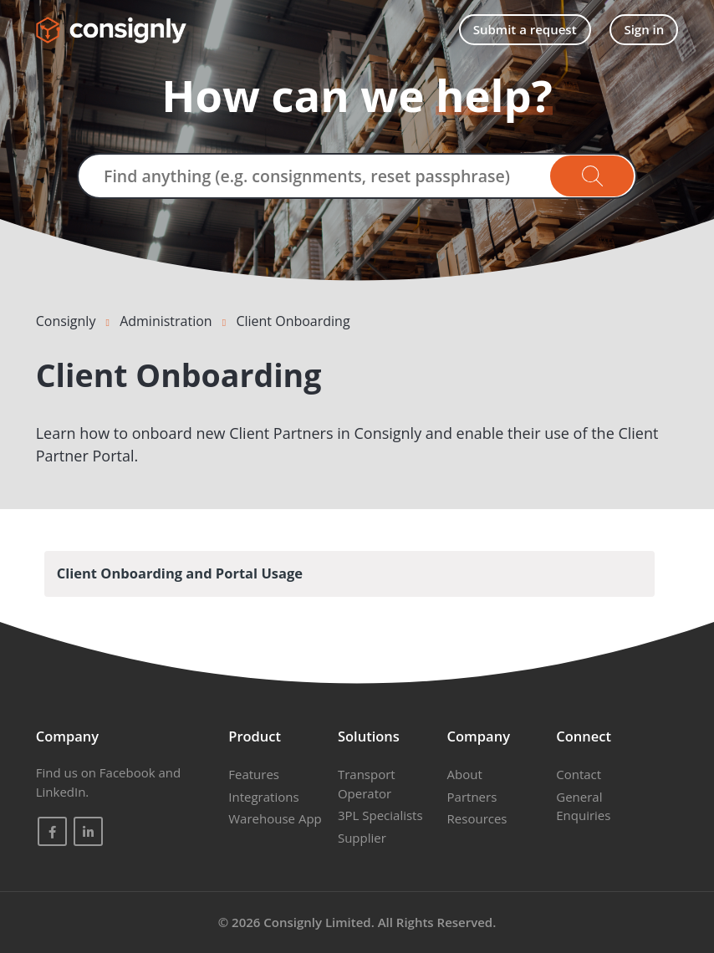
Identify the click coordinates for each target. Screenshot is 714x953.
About (464, 774)
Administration (166, 321)
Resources (477, 818)
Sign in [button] (644, 29)
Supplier (362, 837)
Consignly (66, 321)
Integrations (263, 796)
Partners (472, 796)
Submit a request (525, 29)
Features (253, 774)
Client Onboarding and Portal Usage (180, 573)
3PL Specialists (380, 815)
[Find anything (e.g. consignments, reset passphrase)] (357, 176)
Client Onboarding (292, 321)
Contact (578, 774)
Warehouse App (274, 818)
